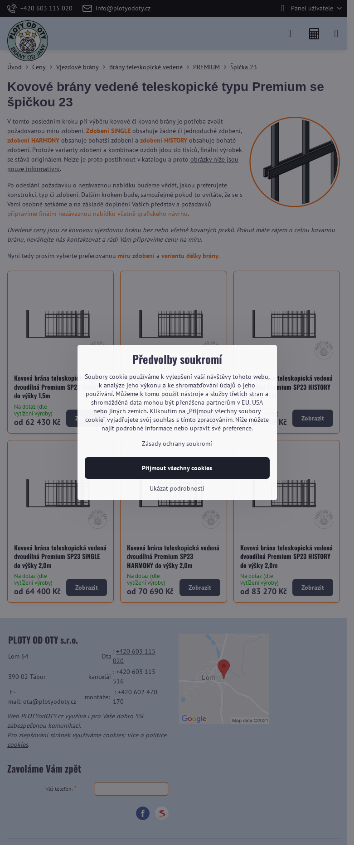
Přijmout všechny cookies (177, 468)
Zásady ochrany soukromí (177, 443)
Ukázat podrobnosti (177, 488)
